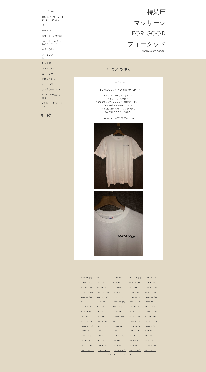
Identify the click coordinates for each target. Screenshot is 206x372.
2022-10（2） (135, 316)
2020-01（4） (104, 350)
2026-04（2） (103, 278)
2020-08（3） (151, 340)
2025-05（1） (119, 287)
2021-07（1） (135, 331)
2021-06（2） (150, 331)
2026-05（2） (87, 278)
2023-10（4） (102, 307)
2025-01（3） (104, 292)
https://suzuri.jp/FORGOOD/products (119, 118)
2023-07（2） (151, 307)
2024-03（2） (103, 302)
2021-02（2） (135, 336)
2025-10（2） (118, 283)
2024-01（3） (136, 302)
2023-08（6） (135, 307)
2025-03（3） (152, 287)
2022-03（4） (88, 326)
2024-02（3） (120, 302)
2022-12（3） (103, 316)
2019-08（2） (127, 355)
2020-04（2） (135, 345)
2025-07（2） (87, 287)
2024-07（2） (119, 297)
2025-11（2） (102, 283)
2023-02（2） (152, 311)
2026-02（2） (136, 278)
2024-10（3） (151, 292)
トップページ (48, 11)
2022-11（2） (119, 316)
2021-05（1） (87, 336)
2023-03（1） (135, 311)
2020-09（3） (135, 340)
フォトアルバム (50, 68)
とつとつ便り (48, 84)
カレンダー (47, 73)
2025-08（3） (151, 283)
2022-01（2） (120, 326)
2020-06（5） (103, 345)
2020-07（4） (87, 345)
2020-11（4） (102, 340)
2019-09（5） (111, 355)
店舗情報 (46, 63)
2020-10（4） (118, 340)
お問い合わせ (48, 79)
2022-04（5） (152, 321)
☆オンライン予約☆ (52, 35)
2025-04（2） (135, 287)
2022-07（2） (103, 321)
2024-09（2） (87, 297)
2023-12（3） (151, 302)
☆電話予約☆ (48, 49)
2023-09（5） (119, 307)
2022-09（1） (151, 316)
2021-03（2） (119, 336)
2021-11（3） (151, 326)
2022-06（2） (119, 321)
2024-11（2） (135, 292)
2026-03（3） (119, 278)
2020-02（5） (88, 350)
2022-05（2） (135, 321)
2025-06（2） (103, 287)
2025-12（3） (87, 283)
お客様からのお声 (51, 89)
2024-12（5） (119, 292)
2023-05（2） (103, 311)
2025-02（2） (88, 292)
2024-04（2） (87, 302)
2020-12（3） (87, 340)
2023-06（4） (87, 311)
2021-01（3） (150, 336)
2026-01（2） (152, 278)
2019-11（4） (135, 350)
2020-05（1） (119, 345)
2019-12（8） (120, 350)
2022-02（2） (104, 326)
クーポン (46, 30)
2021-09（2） (103, 331)
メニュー (46, 25)
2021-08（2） (119, 331)
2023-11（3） (86, 307)
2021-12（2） (136, 326)
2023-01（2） (88, 316)
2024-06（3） (135, 297)
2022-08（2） (87, 321)
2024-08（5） (103, 297)
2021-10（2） (87, 331)
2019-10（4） (150, 350)
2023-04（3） (119, 311)
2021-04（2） (103, 336)
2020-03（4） (152, 345)
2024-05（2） (152, 297)
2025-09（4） (135, 283)
